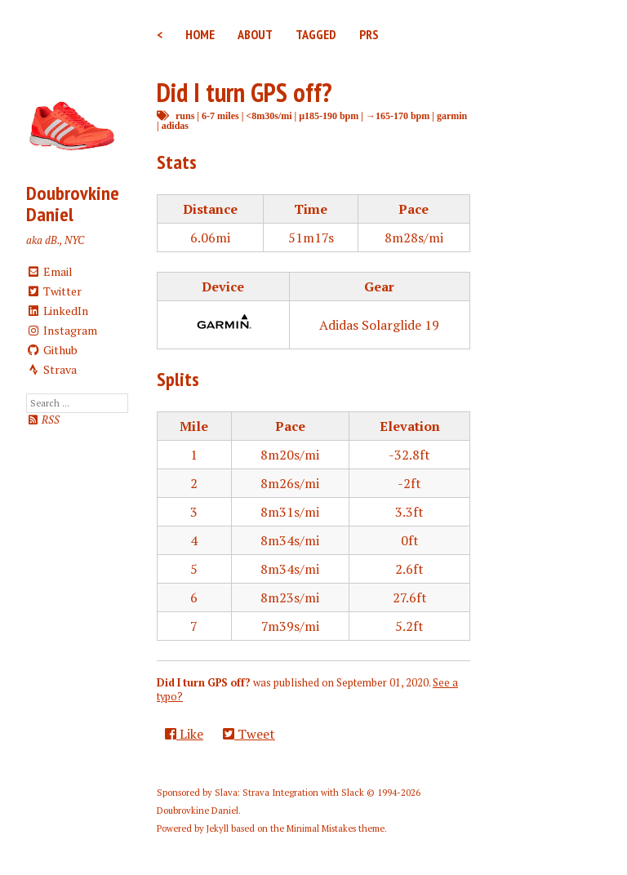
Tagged (316, 34)
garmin (452, 115)
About (255, 34)
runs (185, 115)
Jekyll (218, 828)
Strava (51, 369)
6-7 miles (220, 115)
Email (49, 271)
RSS (43, 420)
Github (52, 350)
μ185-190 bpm (328, 115)
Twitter (54, 291)
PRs (369, 34)
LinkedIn (57, 310)
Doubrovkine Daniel (72, 203)
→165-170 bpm (397, 115)
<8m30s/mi (268, 115)
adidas (175, 125)
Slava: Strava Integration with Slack (289, 792)
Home (200, 34)
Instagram (61, 330)
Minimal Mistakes (321, 828)
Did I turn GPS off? (244, 92)
